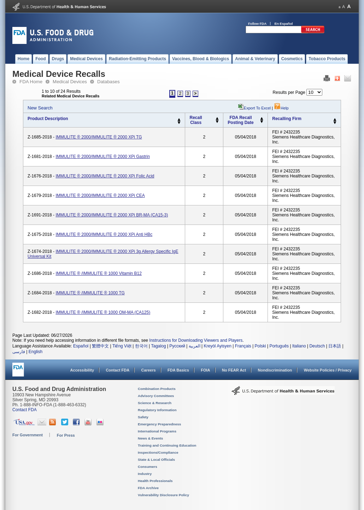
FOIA (205, 370)
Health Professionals (155, 481)
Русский (177, 346)
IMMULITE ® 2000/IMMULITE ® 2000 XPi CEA (100, 195)
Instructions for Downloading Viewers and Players (195, 340)
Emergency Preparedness (159, 424)
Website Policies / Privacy (328, 370)
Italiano (299, 346)
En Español (284, 24)
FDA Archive (148, 488)
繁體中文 (100, 346)
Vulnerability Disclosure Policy (163, 495)
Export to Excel (257, 108)
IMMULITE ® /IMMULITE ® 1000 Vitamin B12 (98, 273)
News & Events (150, 438)
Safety (143, 417)
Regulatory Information (157, 410)
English (35, 351)
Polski (260, 346)
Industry (145, 474)
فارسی (18, 351)
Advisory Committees (156, 396)
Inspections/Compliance (158, 452)
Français (243, 346)
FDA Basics (178, 370)
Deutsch (317, 346)
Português (279, 346)
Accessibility (82, 370)
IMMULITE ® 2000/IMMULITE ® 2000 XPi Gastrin (102, 156)
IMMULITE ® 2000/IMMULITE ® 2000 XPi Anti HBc (103, 234)
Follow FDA (257, 24)
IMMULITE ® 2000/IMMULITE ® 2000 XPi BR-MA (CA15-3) (111, 214)
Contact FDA (117, 370)
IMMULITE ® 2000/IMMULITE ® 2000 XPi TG (98, 137)
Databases (108, 81)
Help (281, 108)
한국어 (141, 346)
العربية (194, 346)
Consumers (147, 467)
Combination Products (157, 389)
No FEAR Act (234, 370)
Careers (148, 370)
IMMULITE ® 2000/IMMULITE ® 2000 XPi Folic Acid (104, 176)
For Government (27, 435)
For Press (66, 435)
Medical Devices (70, 81)
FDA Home (30, 81)
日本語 (334, 346)
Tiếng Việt (121, 346)
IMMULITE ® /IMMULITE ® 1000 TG (90, 292)
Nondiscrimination (275, 370)
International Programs (157, 431)
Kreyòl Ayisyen (217, 346)
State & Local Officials (156, 459)
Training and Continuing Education (167, 445)
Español (80, 346)
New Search (40, 107)
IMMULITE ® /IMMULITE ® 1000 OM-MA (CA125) (102, 312)
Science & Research (154, 403)
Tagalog (158, 346)
